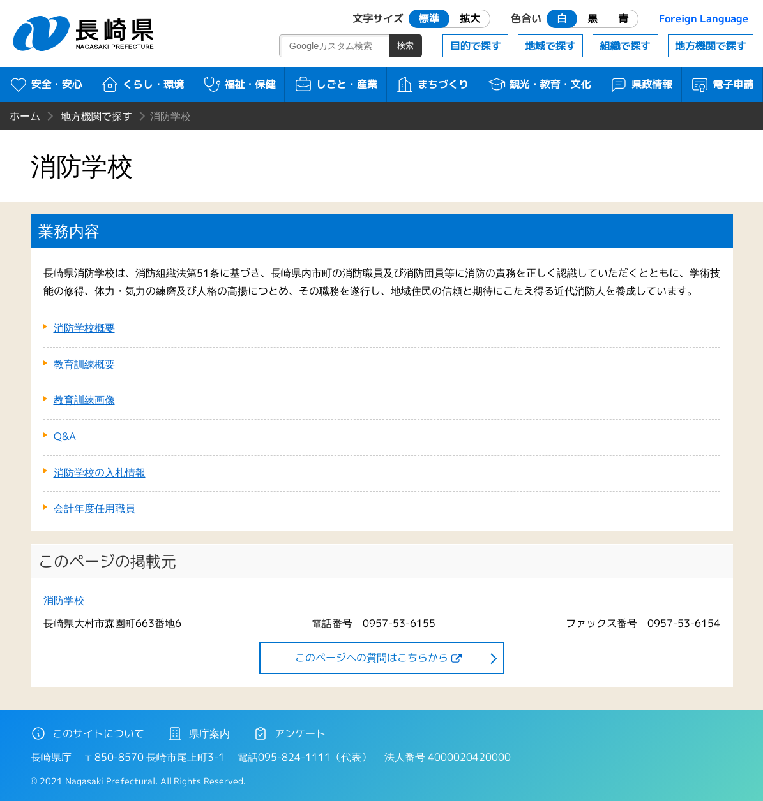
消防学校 (63, 600)
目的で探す (475, 46)
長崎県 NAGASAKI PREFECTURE (85, 33)
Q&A (65, 436)
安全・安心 (45, 84)
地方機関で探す (710, 46)
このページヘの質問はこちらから (371, 657)
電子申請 (721, 84)
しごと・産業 (335, 84)
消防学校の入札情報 (100, 473)
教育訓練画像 (84, 400)
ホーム (25, 116)
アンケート (289, 733)
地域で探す (550, 46)
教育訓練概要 (84, 364)
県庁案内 (198, 733)
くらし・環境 (142, 84)
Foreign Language (703, 18)
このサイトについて (87, 733)
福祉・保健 (239, 84)
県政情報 (640, 84)
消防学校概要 (84, 328)
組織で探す (625, 46)
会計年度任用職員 (94, 508)
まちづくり (432, 84)
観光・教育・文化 (539, 84)
